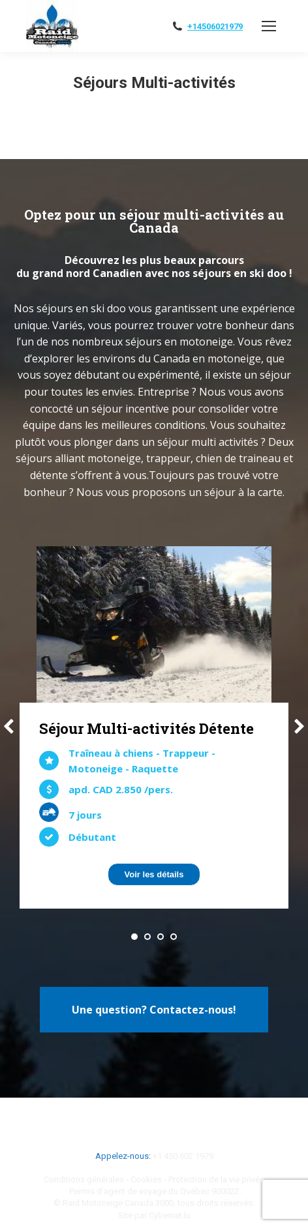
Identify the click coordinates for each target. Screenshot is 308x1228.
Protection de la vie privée (216, 1179)
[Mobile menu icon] (269, 26)
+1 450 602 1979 (183, 1156)
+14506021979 (215, 26)
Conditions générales (84, 1179)
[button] (134, 936)
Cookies (146, 1179)
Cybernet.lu (170, 1215)
